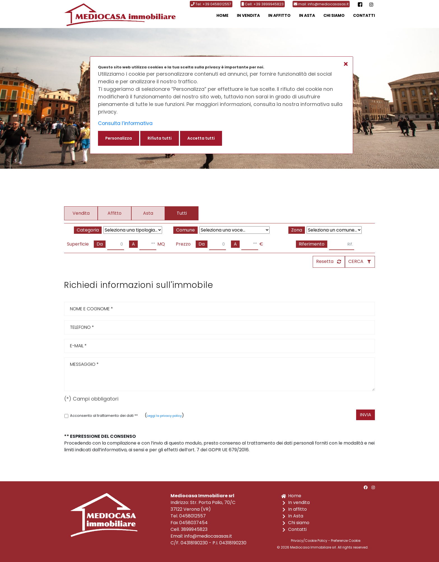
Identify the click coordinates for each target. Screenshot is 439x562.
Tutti (182, 213)
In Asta (307, 15)
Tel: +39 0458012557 (211, 4)
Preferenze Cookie (345, 540)
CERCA (355, 261)
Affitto (115, 213)
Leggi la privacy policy (164, 415)
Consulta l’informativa (125, 123)
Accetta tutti (201, 138)
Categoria (88, 230)
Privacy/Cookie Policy (309, 540)
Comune (185, 230)
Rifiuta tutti (160, 138)
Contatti (364, 15)
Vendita (81, 213)
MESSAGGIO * (219, 374)
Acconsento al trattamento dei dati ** (101, 415)
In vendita (248, 15)
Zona (296, 230)
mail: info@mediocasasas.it (321, 4)
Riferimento (311, 244)
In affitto (279, 15)
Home (222, 15)
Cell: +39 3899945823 (263, 4)
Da (100, 244)
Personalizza (118, 138)
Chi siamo (334, 15)
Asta (148, 213)
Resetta (324, 261)
